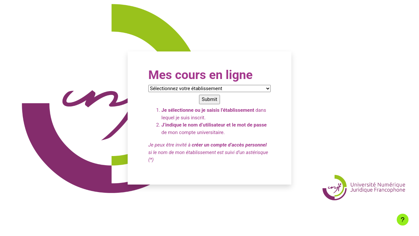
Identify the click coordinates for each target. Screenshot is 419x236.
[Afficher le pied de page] (403, 220)
